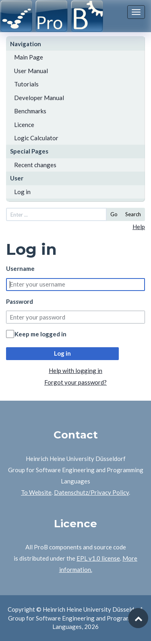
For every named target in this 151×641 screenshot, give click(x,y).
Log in (22, 191)
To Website (36, 492)
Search (133, 214)
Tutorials (26, 84)
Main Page (28, 57)
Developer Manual (39, 97)
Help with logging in (75, 370)
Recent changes (35, 164)
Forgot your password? (75, 382)
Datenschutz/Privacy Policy (91, 492)
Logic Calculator (36, 137)
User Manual (31, 70)
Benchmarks (30, 111)
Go (114, 214)
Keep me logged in (40, 334)
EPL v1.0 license (98, 558)
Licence (24, 124)
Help (138, 226)
